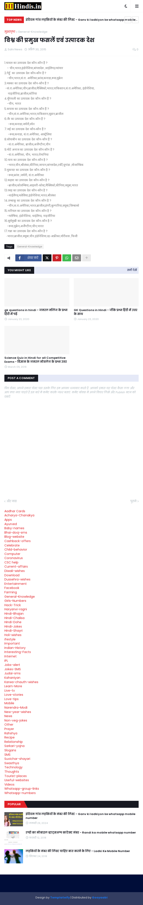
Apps (8, 519)
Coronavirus (13, 558)
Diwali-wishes (14, 571)
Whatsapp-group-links (21, 788)
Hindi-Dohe (12, 622)
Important (12, 643)
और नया (12, 501)
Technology (13, 767)
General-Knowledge (33, 32)
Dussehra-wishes (17, 579)
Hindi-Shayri (13, 630)
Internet (10, 656)
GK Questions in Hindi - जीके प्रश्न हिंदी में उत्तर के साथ (105, 312)
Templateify (60, 897)
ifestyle (10, 639)
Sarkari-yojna (14, 746)
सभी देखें (132, 270)
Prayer (9, 729)
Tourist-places (15, 776)
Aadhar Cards (14, 511)
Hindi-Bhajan (14, 613)
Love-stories (13, 694)
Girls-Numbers (15, 601)
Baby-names (14, 528)
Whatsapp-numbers (20, 793)
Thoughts (11, 771)
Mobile (9, 703)
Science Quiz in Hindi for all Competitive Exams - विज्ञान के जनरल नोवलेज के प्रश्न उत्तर (35, 360)
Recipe (9, 737)
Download (11, 575)
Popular (14, 804)
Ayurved (10, 524)
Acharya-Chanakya (19, 515)
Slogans (10, 750)
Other (8, 724)
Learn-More (13, 686)
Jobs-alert (12, 665)
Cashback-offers (17, 541)
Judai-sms (12, 673)
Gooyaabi (100, 897)
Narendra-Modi (15, 707)
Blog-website (14, 536)
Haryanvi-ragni (15, 609)
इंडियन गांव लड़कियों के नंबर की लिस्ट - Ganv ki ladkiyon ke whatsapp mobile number (80, 20)
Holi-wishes (12, 635)
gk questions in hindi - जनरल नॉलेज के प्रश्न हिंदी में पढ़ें (35, 312)
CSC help (11, 562)
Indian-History (15, 648)
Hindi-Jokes (13, 626)
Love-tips (11, 699)
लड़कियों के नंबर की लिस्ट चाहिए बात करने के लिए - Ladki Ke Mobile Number (78, 851)
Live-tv (9, 690)
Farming (10, 592)
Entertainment (15, 584)
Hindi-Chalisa (14, 618)
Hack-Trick (12, 605)
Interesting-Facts (17, 652)
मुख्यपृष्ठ (9, 32)
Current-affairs (16, 566)
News (8, 716)
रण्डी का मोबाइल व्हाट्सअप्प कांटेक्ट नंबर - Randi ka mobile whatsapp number (81, 833)
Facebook (11, 588)
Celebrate (12, 545)
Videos (9, 784)
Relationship (13, 742)
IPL (6, 660)
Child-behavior (15, 549)
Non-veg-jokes (15, 720)
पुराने (133, 501)
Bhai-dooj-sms (15, 532)
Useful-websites (16, 780)
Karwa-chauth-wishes (21, 682)
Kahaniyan (12, 677)
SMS (7, 754)
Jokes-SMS (12, 669)
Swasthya (11, 763)
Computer (12, 554)
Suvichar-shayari (17, 759)
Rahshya (10, 733)
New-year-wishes (17, 712)
